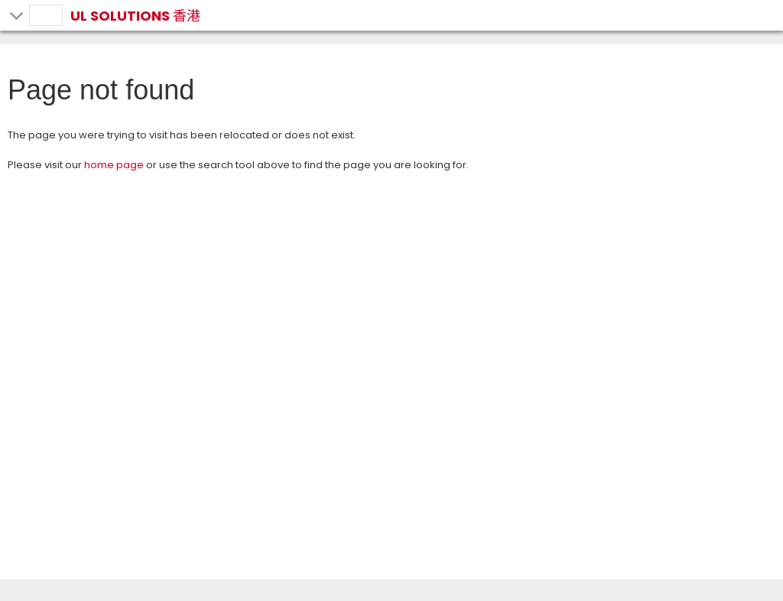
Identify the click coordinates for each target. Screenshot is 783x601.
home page (114, 165)
